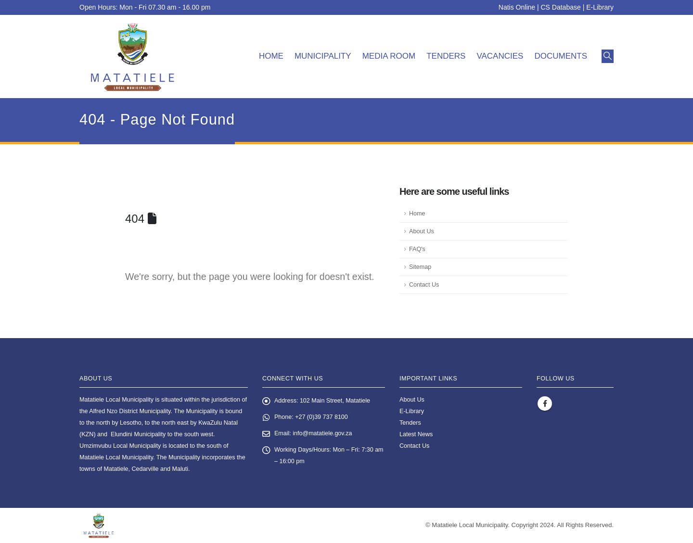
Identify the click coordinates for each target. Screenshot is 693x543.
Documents (560, 56)
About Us (421, 231)
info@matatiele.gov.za (323, 433)
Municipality (323, 56)
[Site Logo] (132, 56)
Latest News (416, 434)
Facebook (545, 403)
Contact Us (424, 284)
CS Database (561, 7)
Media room (389, 56)
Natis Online (517, 7)
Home (271, 56)
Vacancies (499, 56)
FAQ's (417, 249)
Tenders (445, 56)
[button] (608, 56)
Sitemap (420, 267)
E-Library (600, 7)
